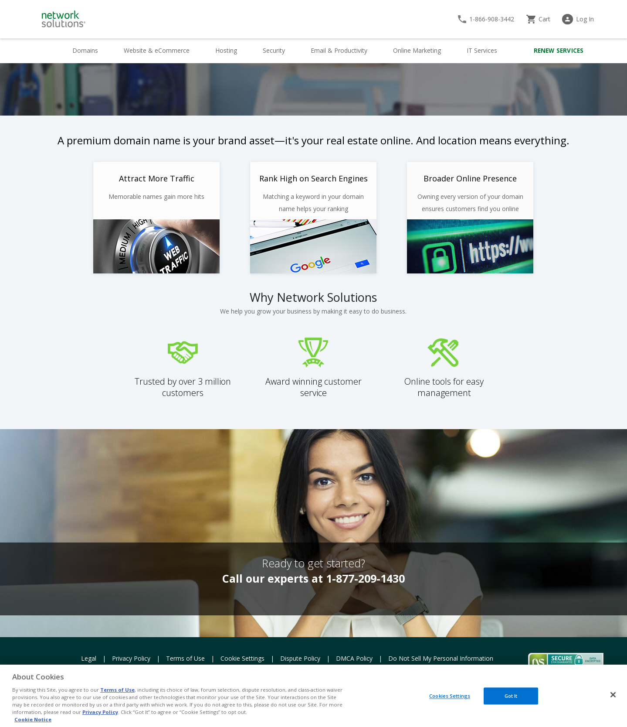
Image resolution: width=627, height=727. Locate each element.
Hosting (226, 50)
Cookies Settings (449, 696)
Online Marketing (417, 50)
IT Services (482, 50)
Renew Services (559, 51)
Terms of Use (185, 658)
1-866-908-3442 (491, 19)
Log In (585, 19)
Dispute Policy (300, 658)
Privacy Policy (131, 658)
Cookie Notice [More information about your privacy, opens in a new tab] (32, 719)
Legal (88, 658)
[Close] (613, 694)
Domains (85, 50)
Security (274, 50)
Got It (511, 696)
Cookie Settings (242, 658)
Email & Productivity (339, 50)
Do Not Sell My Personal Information (440, 658)
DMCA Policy (354, 658)
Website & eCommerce (157, 50)
